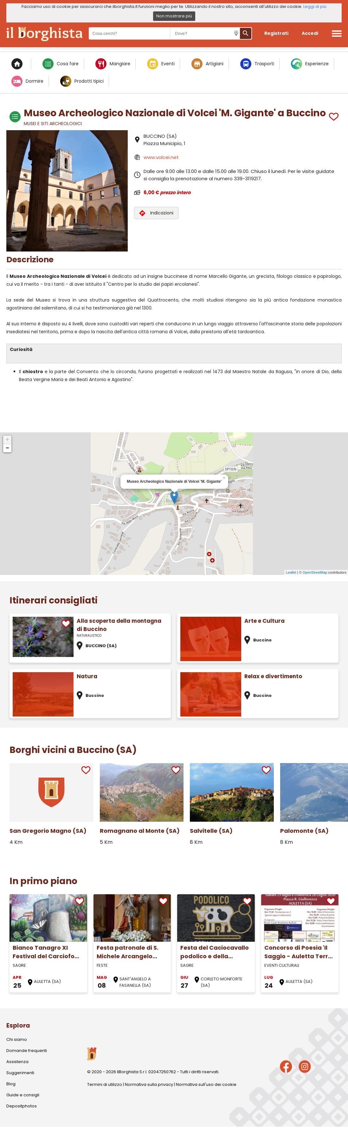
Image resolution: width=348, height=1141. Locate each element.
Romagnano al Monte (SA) (140, 831)
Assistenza (17, 1062)
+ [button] (7, 439)
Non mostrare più (174, 16)
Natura (87, 676)
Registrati (276, 33)
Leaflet (291, 572)
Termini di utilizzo (104, 1084)
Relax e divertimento (273, 676)
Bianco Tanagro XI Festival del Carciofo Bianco (43, 956)
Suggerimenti (20, 1073)
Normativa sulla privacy (149, 1084)
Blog (11, 1084)
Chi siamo (16, 1039)
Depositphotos (21, 1106)
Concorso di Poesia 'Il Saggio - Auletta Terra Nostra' (298, 956)
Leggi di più (314, 6)
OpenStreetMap (315, 572)
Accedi (310, 33)
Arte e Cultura (264, 621)
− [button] (7, 448)
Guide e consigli (22, 1095)
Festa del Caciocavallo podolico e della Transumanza (214, 956)
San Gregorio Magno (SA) (48, 831)
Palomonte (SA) (304, 831)
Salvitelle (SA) (211, 831)
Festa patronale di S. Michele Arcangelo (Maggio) (127, 956)
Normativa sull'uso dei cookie (206, 1084)
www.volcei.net (161, 157)
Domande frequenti (26, 1051)
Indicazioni (156, 213)
